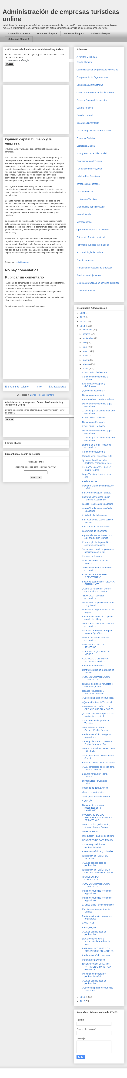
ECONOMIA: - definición (94, 417)
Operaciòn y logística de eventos (93, 229)
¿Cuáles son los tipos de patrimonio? (94, 864)
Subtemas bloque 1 (47, 33)
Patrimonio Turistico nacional (91, 237)
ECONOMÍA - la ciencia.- (94, 372)
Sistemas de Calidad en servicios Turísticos (98, 283)
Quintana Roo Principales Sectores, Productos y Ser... (97, 461)
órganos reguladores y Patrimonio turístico (93, 692)
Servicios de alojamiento (89, 275)
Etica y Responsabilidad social (92, 153)
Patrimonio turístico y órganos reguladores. (96, 735)
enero (86, 368)
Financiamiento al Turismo (89, 161)
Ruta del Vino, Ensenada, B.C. (97, 456)
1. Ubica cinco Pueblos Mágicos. (98, 904)
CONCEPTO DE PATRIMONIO (97, 840)
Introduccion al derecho (88, 184)
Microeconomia (84, 222)
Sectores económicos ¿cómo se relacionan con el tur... (98, 550)
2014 (83, 326)
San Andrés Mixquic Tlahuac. (96, 492)
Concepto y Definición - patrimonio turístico (93, 845)
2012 (83, 1001)
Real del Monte (89, 481)
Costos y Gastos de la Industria (92, 100)
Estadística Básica (86, 146)
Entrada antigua (57, 386)
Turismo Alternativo (86, 290)
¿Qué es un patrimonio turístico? (98, 698)
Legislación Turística (87, 199)
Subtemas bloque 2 (74, 33)
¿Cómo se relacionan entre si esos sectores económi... (96, 590)
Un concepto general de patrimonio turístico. (94, 975)
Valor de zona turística (93, 792)
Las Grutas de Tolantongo (94, 531)
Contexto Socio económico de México (95, 92)
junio (85, 347)
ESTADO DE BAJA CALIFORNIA (98, 762)
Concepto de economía (93, 395)
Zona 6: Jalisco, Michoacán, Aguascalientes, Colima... (96, 825)
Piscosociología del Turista (90, 252)
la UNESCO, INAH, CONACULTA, (91, 878)
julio (85, 342)
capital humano (22, 262)
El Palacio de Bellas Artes (94, 515)
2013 (83, 997)
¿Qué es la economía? (93, 390)
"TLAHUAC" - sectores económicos (93, 597)
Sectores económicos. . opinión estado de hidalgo (97, 618)
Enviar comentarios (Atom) (42, 395)
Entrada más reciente (17, 386)
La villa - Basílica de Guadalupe (97, 504)
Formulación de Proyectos (89, 168)
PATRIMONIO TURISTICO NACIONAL (95, 857)
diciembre (88, 329)
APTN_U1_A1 (89, 927)
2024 (83, 313)
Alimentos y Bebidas (87, 57)
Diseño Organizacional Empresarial (94, 130)
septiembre (88, 338)
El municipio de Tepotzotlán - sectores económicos (96, 543)
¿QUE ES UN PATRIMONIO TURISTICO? (96, 678)
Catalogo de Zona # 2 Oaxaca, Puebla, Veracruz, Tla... (97, 742)
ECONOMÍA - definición (93, 426)
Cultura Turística (85, 107)
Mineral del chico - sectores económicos (95, 639)
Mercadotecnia (84, 214)
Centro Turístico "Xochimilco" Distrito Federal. (96, 468)
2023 (83, 317)
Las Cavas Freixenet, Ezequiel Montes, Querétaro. (97, 632)
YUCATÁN (87, 801)
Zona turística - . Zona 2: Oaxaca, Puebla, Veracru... (96, 728)
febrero (86, 364)
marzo (86, 360)
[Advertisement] (9, 1008)
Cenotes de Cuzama (92, 556)
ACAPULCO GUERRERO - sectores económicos (95, 660)
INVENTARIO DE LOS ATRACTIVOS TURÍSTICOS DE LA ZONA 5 (97, 817)
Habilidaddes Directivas (88, 176)
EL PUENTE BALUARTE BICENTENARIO (94, 576)
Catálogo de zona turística (95, 788)
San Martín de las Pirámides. (96, 526)
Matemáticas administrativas (91, 206)
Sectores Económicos (93, 665)
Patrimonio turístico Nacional (96, 955)
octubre (87, 334)
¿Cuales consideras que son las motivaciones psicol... (98, 715)
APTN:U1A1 (88, 923)
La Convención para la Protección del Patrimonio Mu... (96, 941)
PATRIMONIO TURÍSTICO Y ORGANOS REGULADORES (98, 949)
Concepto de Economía (93, 422)
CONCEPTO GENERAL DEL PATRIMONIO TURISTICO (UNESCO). (96, 967)
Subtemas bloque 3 (101, 33)
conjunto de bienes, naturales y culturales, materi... (97, 685)
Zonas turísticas (90, 831)
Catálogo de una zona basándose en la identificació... (93, 808)
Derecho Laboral (85, 115)
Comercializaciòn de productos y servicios (97, 69)
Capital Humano (84, 62)
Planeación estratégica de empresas (94, 267)
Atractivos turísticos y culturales (97, 851)
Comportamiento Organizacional (92, 77)
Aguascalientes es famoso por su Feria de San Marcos (97, 536)
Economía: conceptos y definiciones (93, 385)
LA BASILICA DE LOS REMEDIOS (93, 645)
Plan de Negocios (85, 260)
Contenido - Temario (19, 33)
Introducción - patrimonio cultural (98, 836)
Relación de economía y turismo (98, 399)
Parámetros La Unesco (93, 960)
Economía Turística (86, 138)
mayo (86, 351)
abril (85, 355)
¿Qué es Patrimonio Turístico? (97, 702)
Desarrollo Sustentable (88, 123)
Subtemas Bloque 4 (18, 39)
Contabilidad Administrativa (90, 85)
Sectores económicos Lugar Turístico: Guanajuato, (96, 498)
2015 (83, 321)
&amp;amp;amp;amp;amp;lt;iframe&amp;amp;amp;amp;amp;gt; (41, 72)
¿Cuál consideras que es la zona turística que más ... (98, 768)
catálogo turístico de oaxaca (96, 796)
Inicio (39, 386)
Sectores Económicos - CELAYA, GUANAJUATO (98, 583)
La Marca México (85, 191)
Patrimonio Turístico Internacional (93, 245)
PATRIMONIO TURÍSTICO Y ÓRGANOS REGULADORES (98, 708)
